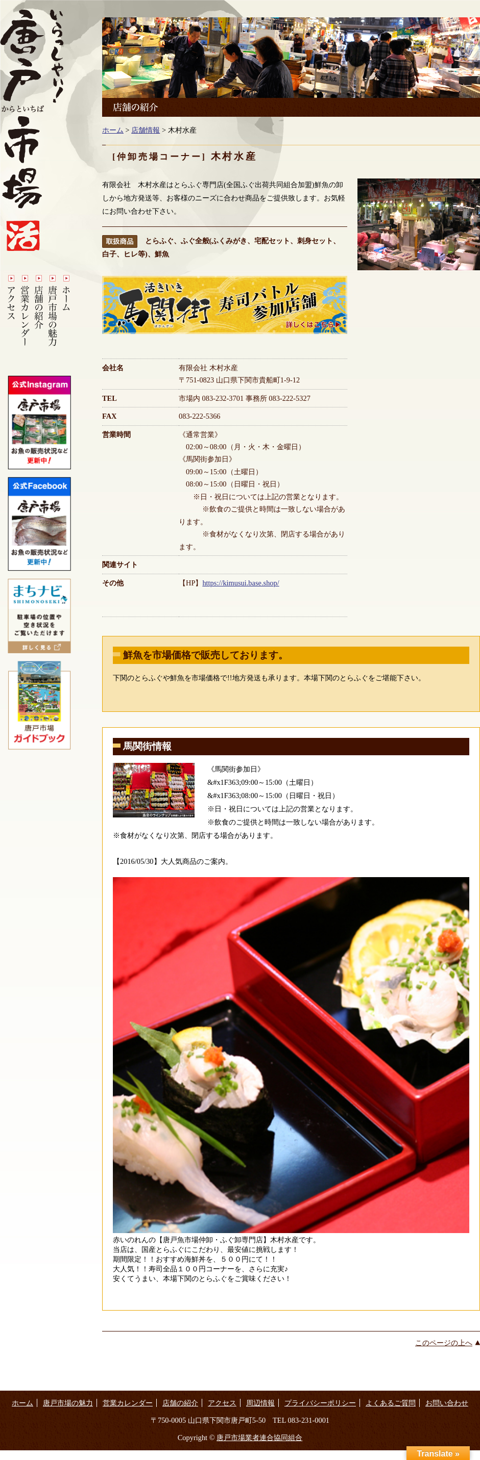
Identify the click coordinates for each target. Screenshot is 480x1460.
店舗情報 (145, 130)
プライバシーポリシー (320, 1403)
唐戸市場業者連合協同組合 (259, 1437)
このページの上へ (443, 1343)
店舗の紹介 (180, 1403)
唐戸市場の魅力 (68, 1403)
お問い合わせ (446, 1403)
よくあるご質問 (391, 1403)
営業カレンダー (128, 1403)
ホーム (113, 130)
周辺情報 (260, 1403)
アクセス (222, 1403)
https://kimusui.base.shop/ (240, 583)
